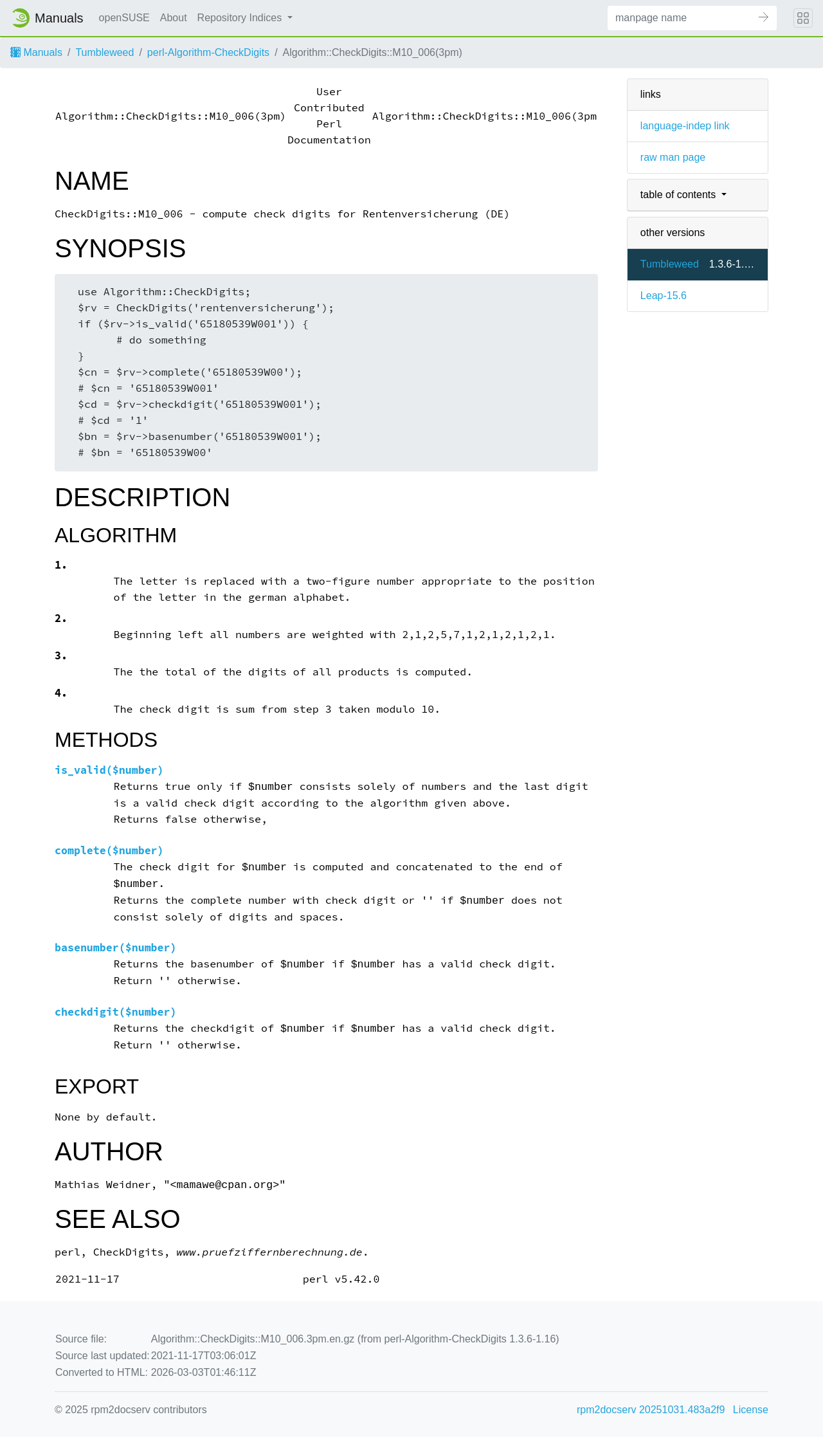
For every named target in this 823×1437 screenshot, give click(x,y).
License (750, 1409)
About (173, 17)
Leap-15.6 (663, 295)
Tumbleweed (104, 52)
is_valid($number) (109, 770)
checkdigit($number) (116, 1012)
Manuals (36, 52)
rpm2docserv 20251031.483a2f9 (651, 1409)
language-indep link (685, 125)
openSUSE (124, 17)
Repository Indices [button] (241, 17)
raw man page (672, 157)
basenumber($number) (116, 948)
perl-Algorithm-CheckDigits (208, 52)
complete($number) (109, 850)
